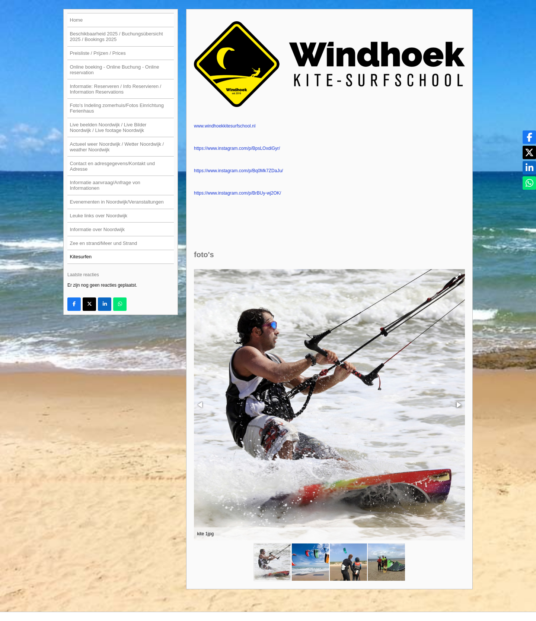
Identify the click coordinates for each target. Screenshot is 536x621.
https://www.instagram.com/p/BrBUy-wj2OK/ (237, 193)
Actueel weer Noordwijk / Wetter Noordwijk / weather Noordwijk (117, 146)
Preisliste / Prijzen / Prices (98, 53)
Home (76, 20)
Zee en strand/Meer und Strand (103, 243)
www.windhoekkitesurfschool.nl (224, 126)
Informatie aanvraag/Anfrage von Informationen (105, 185)
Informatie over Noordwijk (97, 229)
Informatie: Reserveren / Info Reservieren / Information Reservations (116, 89)
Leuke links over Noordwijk (99, 215)
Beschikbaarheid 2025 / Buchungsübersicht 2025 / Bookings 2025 (116, 36)
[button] (458, 276)
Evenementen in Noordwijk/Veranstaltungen (117, 202)
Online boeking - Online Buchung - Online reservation (114, 69)
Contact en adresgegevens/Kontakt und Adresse (112, 166)
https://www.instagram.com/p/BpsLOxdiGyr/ (237, 148)
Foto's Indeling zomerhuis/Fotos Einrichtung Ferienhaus (117, 108)
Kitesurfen (81, 256)
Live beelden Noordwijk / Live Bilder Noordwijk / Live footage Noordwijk (108, 127)
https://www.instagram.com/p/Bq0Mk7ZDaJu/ (238, 170)
